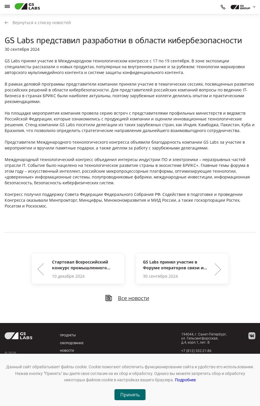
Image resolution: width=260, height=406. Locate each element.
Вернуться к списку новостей (38, 22)
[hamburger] (7, 6)
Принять (130, 394)
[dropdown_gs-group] (241, 7)
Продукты (68, 335)
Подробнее (185, 380)
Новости (67, 351)
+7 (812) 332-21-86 (196, 351)
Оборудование (72, 343)
